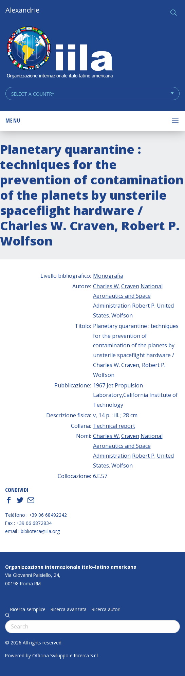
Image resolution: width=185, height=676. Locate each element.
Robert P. (143, 305)
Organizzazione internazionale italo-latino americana (70, 567)
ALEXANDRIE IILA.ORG (59, 53)
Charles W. (106, 286)
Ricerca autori (106, 609)
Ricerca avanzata (69, 609)
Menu (12, 120)
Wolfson (122, 315)
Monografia (108, 275)
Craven (130, 286)
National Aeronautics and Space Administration (128, 296)
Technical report (114, 426)
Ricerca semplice (27, 609)
